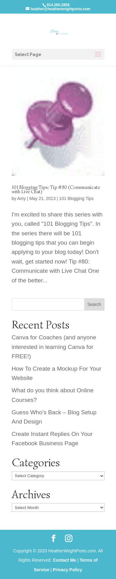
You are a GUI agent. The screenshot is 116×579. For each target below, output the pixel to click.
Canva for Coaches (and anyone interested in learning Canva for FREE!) (54, 346)
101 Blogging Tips (76, 198)
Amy (21, 198)
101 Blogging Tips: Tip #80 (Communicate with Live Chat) (56, 189)
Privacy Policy (67, 569)
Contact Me (64, 560)
